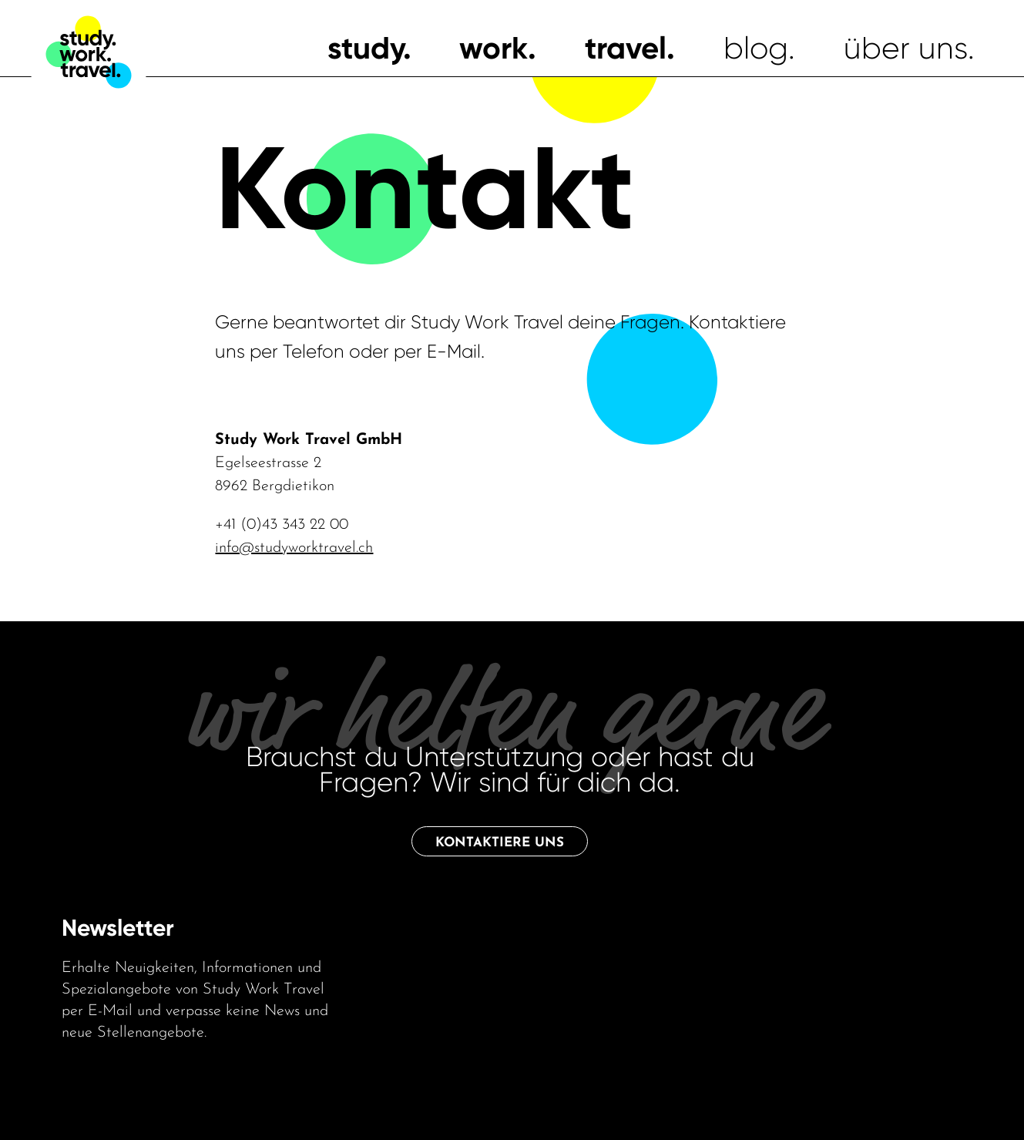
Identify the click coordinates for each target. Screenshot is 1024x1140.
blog (756, 48)
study (365, 48)
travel (625, 48)
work (493, 48)
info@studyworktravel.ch (294, 548)
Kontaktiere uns (499, 842)
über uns (906, 48)
